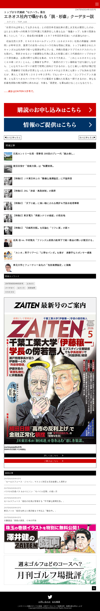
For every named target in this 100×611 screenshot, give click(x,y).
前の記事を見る (87, 137)
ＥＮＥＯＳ (9, 292)
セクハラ (21, 288)
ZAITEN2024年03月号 (14, 284)
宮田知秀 (31, 288)
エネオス (30, 284)
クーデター (9, 288)
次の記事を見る (13, 137)
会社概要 (56, 602)
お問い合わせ (44, 602)
